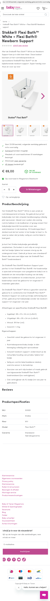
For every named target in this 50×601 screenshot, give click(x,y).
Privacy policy (7, 481)
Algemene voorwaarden (12, 479)
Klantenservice (8, 476)
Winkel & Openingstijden (12, 507)
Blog (4, 512)
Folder (4, 515)
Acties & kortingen (9, 524)
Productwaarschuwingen (12, 495)
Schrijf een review (20, 46)
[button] (43, 96)
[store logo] (14, 8)
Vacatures (6, 510)
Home (4, 22)
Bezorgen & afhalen (10, 490)
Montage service (9, 493)
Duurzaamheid (8, 521)
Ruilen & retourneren (10, 487)
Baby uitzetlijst (8, 518)
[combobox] (25, 15)
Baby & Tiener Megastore (13, 504)
